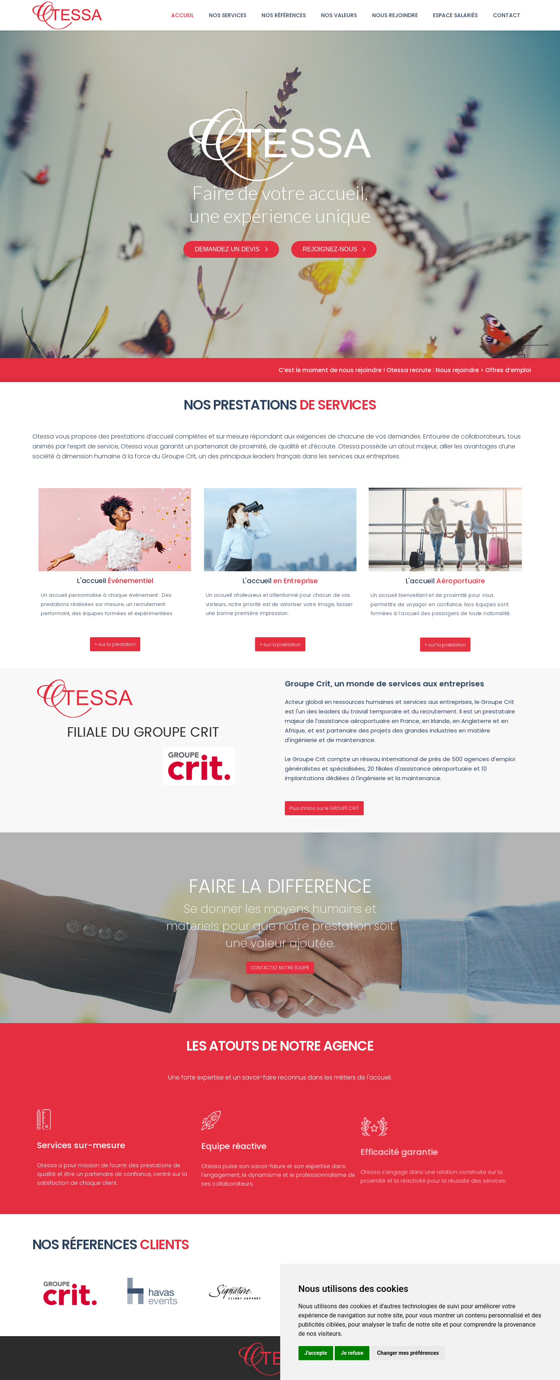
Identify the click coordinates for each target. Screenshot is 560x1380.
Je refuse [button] (352, 1353)
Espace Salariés (455, 15)
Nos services (227, 15)
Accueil (182, 15)
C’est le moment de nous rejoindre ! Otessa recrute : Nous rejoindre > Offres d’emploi (423, 370)
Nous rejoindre (395, 15)
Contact (506, 15)
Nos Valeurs (339, 15)
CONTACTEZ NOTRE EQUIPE (280, 967)
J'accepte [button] (316, 1353)
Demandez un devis (227, 249)
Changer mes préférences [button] (408, 1353)
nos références (284, 15)
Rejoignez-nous (330, 249)
